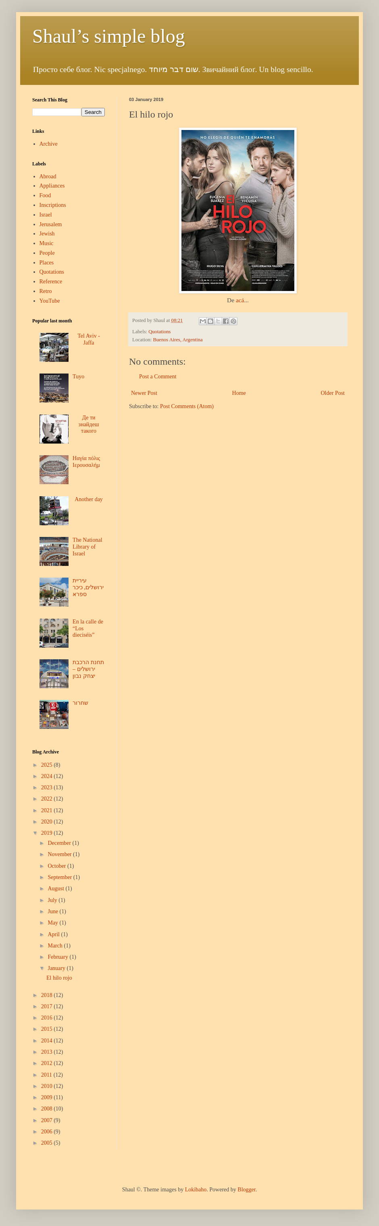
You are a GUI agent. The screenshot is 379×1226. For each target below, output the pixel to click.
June (53, 911)
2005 (47, 1143)
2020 (47, 822)
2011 (47, 1075)
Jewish (47, 234)
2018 (47, 995)
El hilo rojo (59, 978)
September (60, 877)
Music (47, 243)
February (58, 957)
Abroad (48, 176)
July (53, 900)
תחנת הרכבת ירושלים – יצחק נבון (88, 669)
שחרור (80, 703)
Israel (46, 215)
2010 (47, 1086)
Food (45, 195)
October (57, 866)
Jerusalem (51, 224)
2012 (47, 1063)
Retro (46, 291)
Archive (49, 144)
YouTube (50, 301)
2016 (47, 1018)
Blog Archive (45, 752)
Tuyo (78, 377)
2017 (47, 1006)
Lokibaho (196, 1190)
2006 (47, 1132)
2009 (47, 1097)
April (54, 934)
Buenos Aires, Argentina (177, 340)
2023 (47, 787)
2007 (47, 1120)
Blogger (246, 1190)
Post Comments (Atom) (187, 406)
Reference (51, 282)
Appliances (52, 186)
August (56, 888)
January (57, 968)
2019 (47, 833)
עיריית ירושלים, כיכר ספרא (88, 587)
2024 (47, 776)
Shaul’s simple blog (108, 36)
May (53, 923)
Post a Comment (158, 377)
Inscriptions (53, 205)
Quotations (159, 331)
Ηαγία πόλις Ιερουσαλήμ (86, 461)
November (60, 854)
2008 (47, 1109)
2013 (47, 1052)
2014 (47, 1041)
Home (239, 393)
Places (47, 263)
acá (240, 300)
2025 (47, 765)
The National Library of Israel (87, 547)
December (60, 843)
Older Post (333, 393)
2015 (47, 1029)
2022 (47, 799)
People (47, 253)
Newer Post (144, 393)
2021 (47, 810)
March (56, 946)
